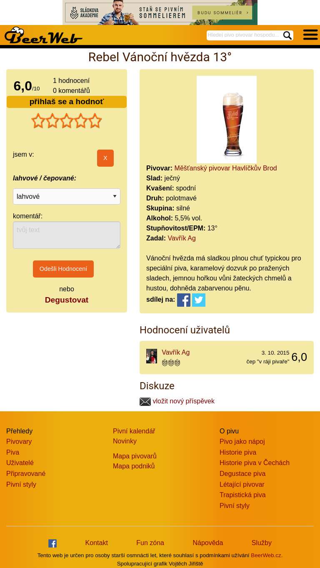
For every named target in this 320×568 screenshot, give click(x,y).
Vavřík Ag (182, 238)
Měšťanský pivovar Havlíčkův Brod (226, 168)
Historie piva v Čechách (255, 462)
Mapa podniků (134, 466)
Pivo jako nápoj (242, 441)
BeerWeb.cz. (266, 555)
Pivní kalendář (134, 431)
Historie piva (238, 452)
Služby (262, 542)
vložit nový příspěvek (177, 401)
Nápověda (207, 542)
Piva (12, 452)
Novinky (125, 441)
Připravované (25, 473)
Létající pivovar (242, 484)
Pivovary (19, 441)
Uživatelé (20, 462)
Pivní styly (21, 484)
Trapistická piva (243, 494)
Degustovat (66, 299)
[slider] (66, 121)
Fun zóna (150, 542)
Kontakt (96, 542)
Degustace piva (242, 473)
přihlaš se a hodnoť (67, 101)
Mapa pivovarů (135, 456)
